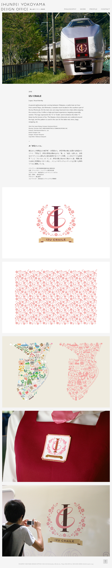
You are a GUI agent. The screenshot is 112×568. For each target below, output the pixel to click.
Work (83, 9)
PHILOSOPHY (70, 9)
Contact (105, 9)
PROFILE (93, 9)
